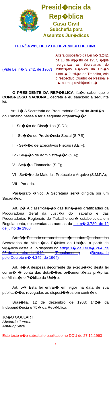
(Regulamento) (67, 252)
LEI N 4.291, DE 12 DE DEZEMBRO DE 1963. (55, 46)
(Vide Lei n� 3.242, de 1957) (27, 69)
